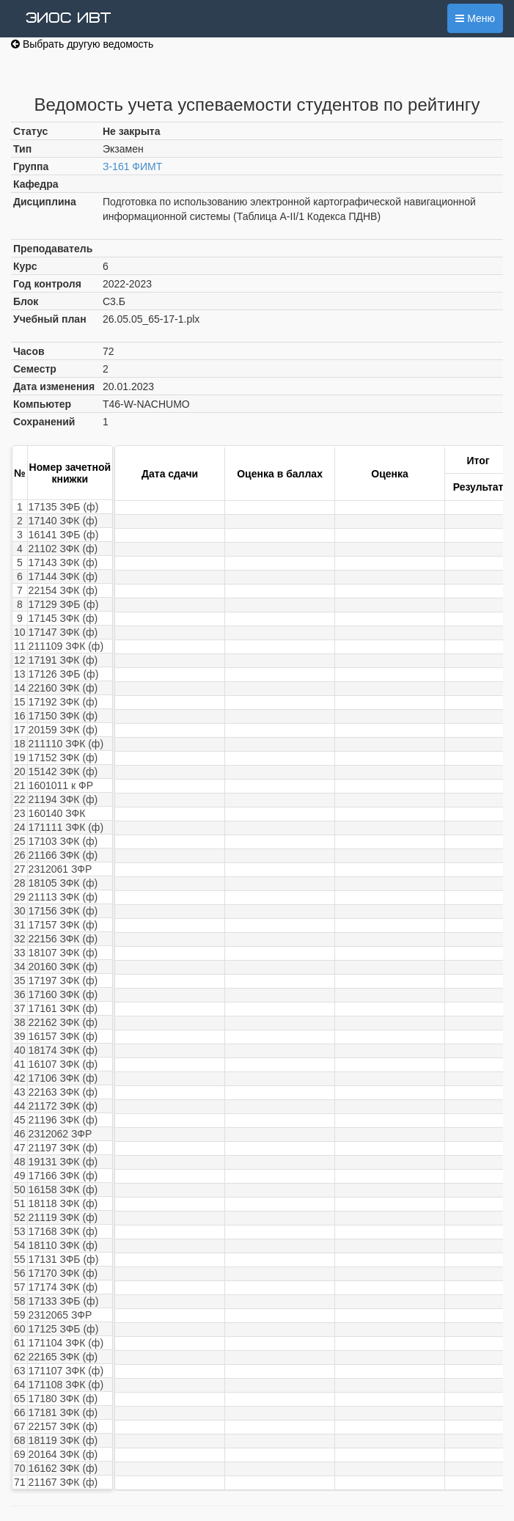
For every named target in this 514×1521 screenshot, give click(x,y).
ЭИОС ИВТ (68, 18)
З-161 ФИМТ (132, 166)
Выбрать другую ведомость (82, 44)
